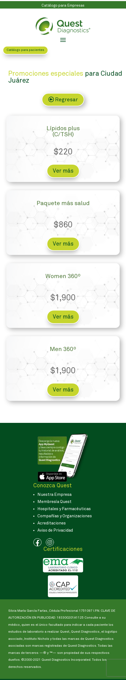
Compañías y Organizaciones (64, 516)
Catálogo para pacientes (25, 50)
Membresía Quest (54, 502)
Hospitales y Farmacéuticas (64, 509)
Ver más (63, 171)
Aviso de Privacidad (55, 530)
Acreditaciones (51, 523)
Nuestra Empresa (54, 495)
